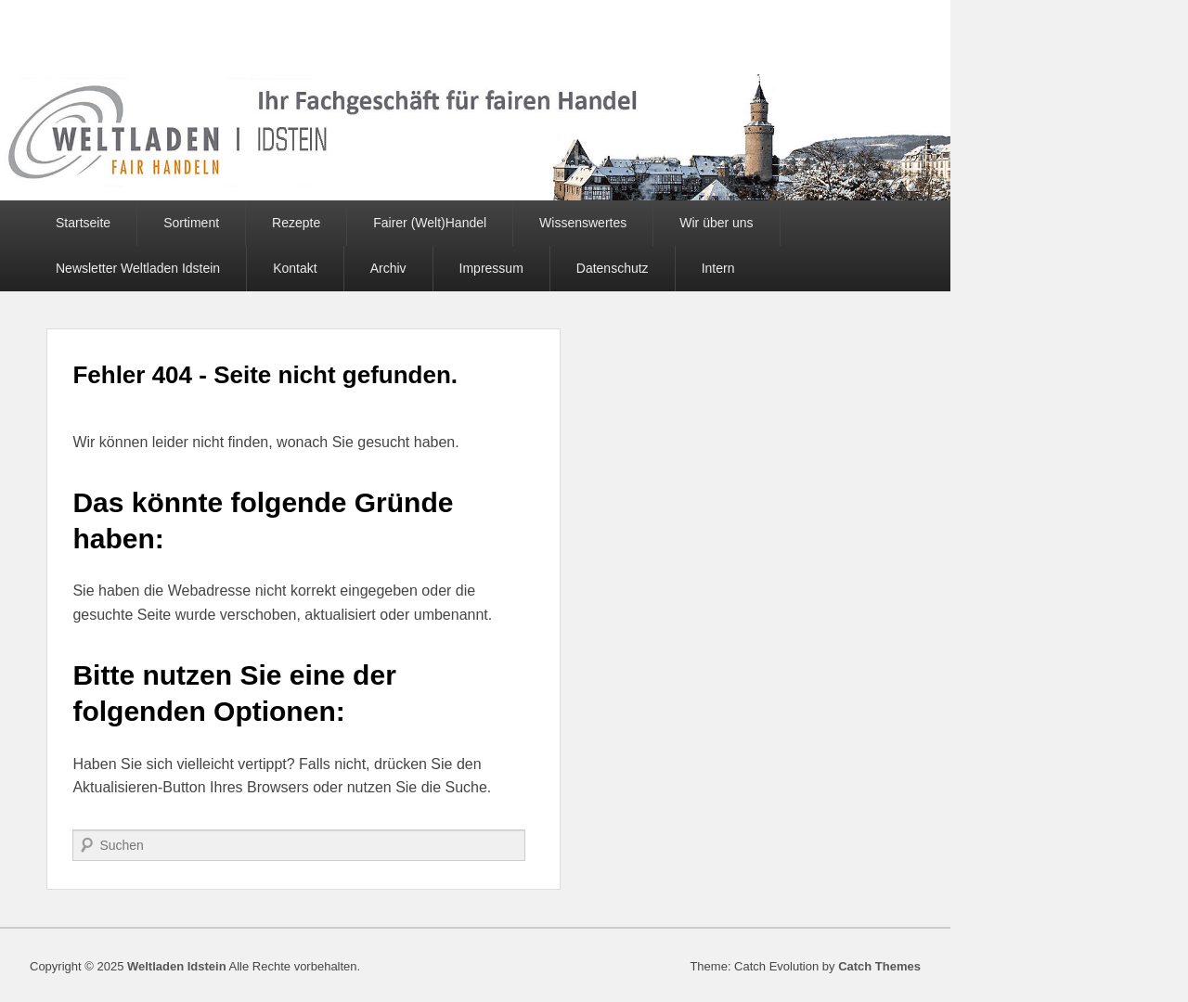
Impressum (491, 268)
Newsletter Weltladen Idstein (138, 268)
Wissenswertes (582, 222)
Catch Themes (879, 966)
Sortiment (191, 222)
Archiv (388, 268)
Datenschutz (612, 268)
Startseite (83, 222)
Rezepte (296, 222)
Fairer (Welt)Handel (429, 222)
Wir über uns (716, 222)
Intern (718, 268)
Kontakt (294, 268)
